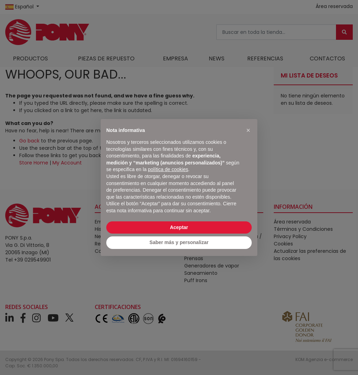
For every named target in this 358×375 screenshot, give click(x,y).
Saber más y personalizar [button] (179, 242)
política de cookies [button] (168, 169)
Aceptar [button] (179, 227)
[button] (248, 130)
